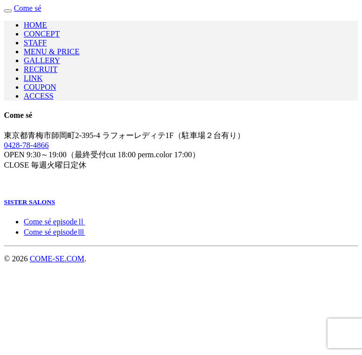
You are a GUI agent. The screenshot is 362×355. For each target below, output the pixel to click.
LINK (33, 78)
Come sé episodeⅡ (54, 221)
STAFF (35, 42)
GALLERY (42, 60)
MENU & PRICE (52, 51)
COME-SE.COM (57, 258)
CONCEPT (42, 34)
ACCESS (38, 96)
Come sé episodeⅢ (54, 232)
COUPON (40, 87)
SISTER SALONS (29, 202)
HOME (35, 25)
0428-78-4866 (26, 145)
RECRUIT (40, 69)
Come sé (27, 8)
